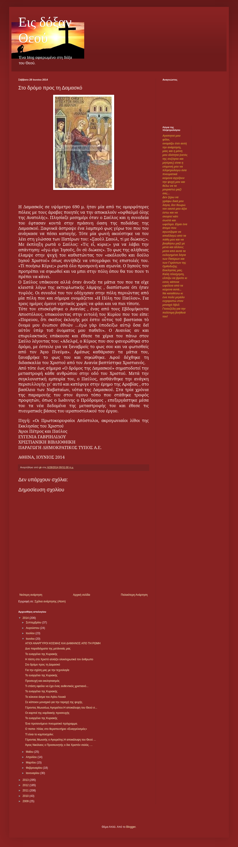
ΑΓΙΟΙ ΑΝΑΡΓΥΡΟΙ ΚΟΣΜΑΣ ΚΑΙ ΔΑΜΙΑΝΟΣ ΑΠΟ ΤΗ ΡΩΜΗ (62, 643)
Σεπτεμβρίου (34, 622)
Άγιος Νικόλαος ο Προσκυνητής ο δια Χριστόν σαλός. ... (58, 745)
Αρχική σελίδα (81, 594)
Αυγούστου (33, 628)
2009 (26, 801)
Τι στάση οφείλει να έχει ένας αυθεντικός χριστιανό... (57, 686)
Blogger (130, 826)
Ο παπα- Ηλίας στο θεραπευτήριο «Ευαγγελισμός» (56, 729)
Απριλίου (32, 757)
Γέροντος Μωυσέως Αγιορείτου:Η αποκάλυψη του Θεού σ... (61, 707)
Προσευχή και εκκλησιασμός (42, 680)
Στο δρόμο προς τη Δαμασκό (42, 664)
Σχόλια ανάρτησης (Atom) (50, 601)
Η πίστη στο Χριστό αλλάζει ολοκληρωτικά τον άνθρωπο (59, 659)
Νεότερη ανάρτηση (30, 594)
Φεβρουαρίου (34, 767)
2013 (26, 780)
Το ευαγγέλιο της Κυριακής (41, 654)
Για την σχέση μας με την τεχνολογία (47, 670)
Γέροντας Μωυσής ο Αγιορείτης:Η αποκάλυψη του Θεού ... (60, 739)
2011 (26, 790)
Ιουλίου (30, 633)
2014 (26, 618)
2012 (26, 785)
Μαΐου (30, 751)
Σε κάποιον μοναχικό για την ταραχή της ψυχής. (54, 702)
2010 (26, 796)
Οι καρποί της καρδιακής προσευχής (47, 712)
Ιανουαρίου (33, 773)
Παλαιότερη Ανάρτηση (134, 594)
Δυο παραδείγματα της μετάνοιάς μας (47, 648)
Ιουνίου (30, 638)
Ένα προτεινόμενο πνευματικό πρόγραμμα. (51, 723)
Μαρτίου (31, 762)
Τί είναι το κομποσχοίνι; (39, 734)
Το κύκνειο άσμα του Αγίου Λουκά (45, 696)
